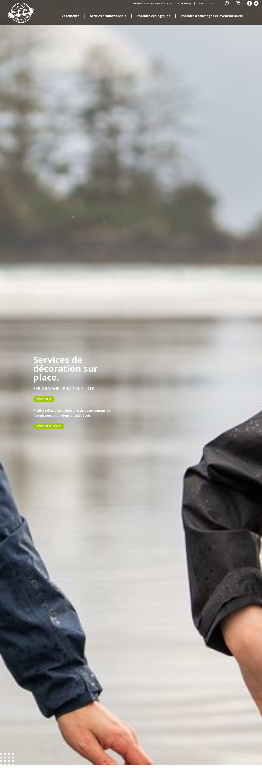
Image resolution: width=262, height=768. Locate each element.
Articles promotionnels (108, 16)
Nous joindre (205, 3)
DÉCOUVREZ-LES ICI (49, 426)
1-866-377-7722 (161, 3)
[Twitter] (256, 3)
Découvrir (44, 399)
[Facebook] (249, 3)
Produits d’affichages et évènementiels (212, 16)
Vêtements (70, 16)
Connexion (184, 3)
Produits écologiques (153, 16)
